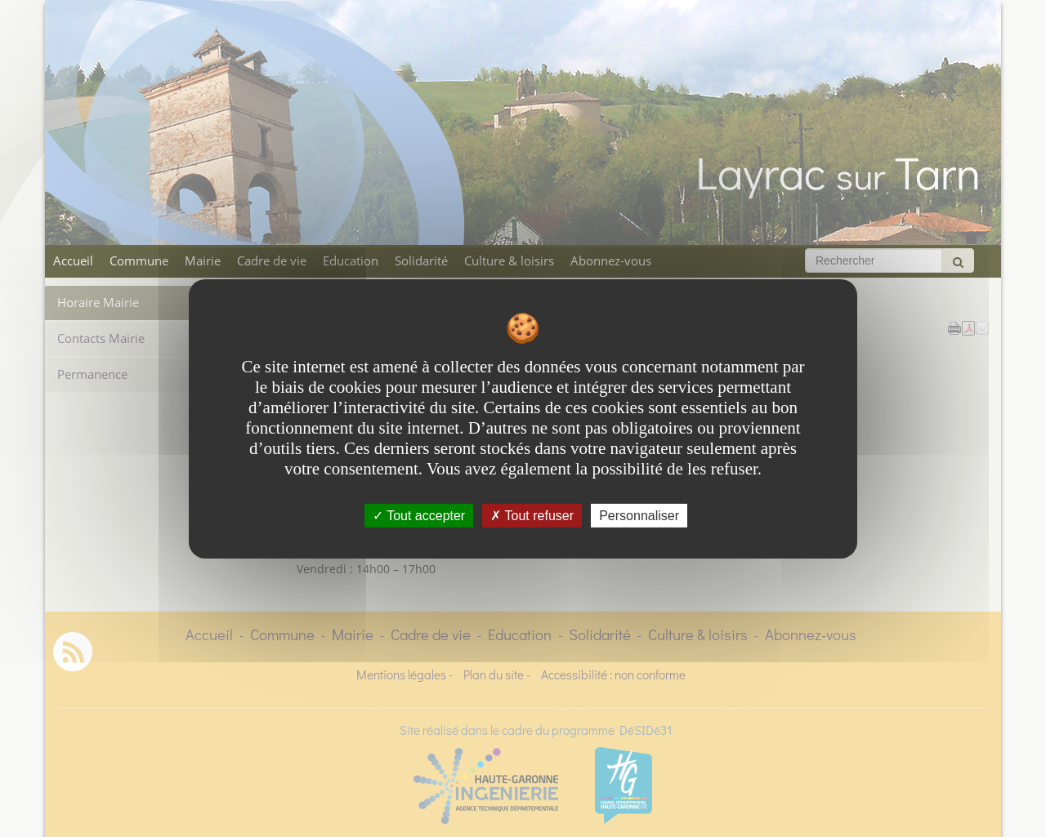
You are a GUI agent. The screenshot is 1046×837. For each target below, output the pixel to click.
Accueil (73, 260)
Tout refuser (532, 515)
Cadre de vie (271, 260)
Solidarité (421, 260)
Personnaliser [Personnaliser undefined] (639, 515)
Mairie (203, 260)
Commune (139, 260)
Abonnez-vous (610, 260)
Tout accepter (419, 515)
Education (350, 260)
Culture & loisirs (509, 260)
